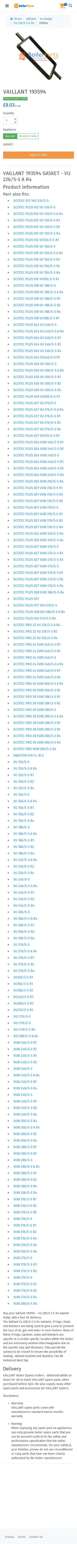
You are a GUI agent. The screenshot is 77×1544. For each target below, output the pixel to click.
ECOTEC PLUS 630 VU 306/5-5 (34, 364)
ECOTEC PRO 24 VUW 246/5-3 (34, 658)
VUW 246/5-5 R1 (25, 1101)
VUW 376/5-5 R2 (25, 1291)
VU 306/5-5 (21, 912)
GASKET (8, 144)
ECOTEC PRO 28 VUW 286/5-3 (34, 710)
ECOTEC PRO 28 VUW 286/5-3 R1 (36, 723)
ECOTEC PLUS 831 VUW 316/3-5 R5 (38, 501)
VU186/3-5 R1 (23, 990)
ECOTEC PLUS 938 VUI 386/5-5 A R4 (39, 612)
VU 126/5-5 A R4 (25, 768)
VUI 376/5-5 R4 (24, 1030)
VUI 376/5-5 (22, 1023)
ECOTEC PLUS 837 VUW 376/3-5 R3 (38, 560)
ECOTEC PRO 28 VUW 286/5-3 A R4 (38, 716)
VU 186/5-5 (21, 827)
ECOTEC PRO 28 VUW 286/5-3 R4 (37, 736)
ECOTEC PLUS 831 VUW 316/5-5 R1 (38, 514)
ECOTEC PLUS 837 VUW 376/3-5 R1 (38, 553)
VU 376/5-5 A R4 (25, 951)
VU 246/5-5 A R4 (25, 886)
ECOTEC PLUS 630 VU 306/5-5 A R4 (38, 370)
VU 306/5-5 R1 (23, 925)
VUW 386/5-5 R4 (25, 1304)
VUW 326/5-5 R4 (25, 1245)
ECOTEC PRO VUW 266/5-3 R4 (34, 749)
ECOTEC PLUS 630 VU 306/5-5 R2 (37, 383)
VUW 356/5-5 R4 (25, 1251)
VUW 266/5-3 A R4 (26, 1127)
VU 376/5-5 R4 (23, 971)
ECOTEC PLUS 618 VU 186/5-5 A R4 (38, 292)
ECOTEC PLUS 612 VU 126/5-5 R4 (36, 233)
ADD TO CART (38, 155)
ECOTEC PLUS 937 (26, 599)
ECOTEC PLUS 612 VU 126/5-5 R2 (36, 227)
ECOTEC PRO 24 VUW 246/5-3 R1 (36, 671)
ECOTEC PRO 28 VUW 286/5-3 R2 (36, 729)
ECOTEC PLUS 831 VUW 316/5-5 (35, 507)
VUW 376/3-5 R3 (25, 1271)
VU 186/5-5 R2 (23, 847)
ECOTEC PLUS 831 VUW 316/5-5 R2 (38, 520)
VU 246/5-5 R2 (23, 899)
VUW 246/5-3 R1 (25, 1082)
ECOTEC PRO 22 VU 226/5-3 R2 (35, 631)
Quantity (8, 113)
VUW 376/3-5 (22, 1258)
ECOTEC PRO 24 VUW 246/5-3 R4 (37, 677)
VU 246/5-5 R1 (23, 892)
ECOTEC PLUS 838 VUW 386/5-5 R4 (38, 592)
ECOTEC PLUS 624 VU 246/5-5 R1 (37, 338)
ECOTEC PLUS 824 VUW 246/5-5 (36, 455)
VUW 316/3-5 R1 (24, 1199)
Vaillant (31, 19)
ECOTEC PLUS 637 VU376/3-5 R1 (36, 436)
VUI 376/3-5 (22, 1016)
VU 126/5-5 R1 (23, 775)
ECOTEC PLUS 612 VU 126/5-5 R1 (36, 220)
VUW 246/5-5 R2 (25, 1108)
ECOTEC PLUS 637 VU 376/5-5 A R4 (38, 410)
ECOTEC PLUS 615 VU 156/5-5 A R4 (38, 253)
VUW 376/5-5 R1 (25, 1284)
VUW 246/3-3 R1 (25, 1043)
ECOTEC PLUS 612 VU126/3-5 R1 (36, 240)
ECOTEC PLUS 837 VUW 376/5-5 (36, 566)
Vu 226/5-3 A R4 (24, 23)
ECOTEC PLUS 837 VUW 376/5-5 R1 (38, 573)
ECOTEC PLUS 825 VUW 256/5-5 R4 (38, 481)
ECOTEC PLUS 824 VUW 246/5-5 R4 (38, 475)
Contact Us (36, 1537)
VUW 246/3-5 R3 (25, 1062)
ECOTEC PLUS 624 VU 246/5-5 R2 (37, 344)
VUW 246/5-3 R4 (25, 1088)
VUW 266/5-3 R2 (25, 1134)
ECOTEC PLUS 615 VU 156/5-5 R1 (36, 259)
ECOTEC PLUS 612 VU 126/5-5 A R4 (38, 214)
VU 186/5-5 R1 (23, 840)
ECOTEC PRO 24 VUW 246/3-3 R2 (36, 651)
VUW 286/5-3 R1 (25, 1173)
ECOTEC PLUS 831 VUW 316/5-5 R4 (38, 527)
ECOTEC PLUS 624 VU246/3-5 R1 (36, 357)
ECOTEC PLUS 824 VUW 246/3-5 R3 (38, 449)
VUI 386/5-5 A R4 (25, 1036)
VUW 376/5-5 (22, 1277)
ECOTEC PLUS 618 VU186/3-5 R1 (36, 318)
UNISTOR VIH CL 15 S (28, 755)
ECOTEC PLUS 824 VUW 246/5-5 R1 (38, 462)
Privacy (9, 1537)
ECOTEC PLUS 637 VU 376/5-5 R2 (37, 423)
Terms (22, 1537)
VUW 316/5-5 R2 (25, 1232)
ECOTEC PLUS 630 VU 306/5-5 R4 (37, 390)
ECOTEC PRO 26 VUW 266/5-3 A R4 (38, 684)
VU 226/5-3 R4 (23, 873)
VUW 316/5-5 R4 (25, 1238)
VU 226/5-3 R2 (23, 866)
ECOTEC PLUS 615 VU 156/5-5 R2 (36, 266)
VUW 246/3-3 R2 (25, 1049)
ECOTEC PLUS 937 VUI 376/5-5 (35, 605)
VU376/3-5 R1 (23, 1010)
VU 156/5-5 (21, 795)
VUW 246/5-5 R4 (25, 1114)
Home (15, 19)
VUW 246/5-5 (22, 1095)
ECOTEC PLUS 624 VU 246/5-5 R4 (37, 351)
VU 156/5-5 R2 (23, 814)
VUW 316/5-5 (22, 1219)
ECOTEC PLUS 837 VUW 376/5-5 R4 (38, 586)
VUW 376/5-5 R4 (25, 1297)
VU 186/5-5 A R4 (25, 834)
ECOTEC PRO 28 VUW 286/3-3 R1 (36, 697)
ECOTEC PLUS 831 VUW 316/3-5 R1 (38, 488)
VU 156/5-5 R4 (23, 821)
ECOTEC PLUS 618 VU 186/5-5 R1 (36, 299)
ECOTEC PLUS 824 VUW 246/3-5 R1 (38, 442)
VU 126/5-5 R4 (23, 788)
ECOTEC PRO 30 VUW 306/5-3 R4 (37, 742)
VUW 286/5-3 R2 (25, 1180)
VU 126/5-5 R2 (23, 782)
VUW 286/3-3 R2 (25, 1154)
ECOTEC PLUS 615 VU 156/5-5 (34, 246)
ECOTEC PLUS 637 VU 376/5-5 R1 (36, 416)
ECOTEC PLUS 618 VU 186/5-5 (34, 286)
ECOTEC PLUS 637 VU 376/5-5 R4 (37, 429)
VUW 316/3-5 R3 (25, 1206)
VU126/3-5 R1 (23, 977)
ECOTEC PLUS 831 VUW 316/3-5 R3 (38, 494)
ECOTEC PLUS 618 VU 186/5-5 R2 (36, 305)
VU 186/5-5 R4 (23, 853)
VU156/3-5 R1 (23, 984)
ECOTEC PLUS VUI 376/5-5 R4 (34, 618)
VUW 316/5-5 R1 (24, 1225)
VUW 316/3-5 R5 (25, 1212)
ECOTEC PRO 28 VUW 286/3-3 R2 (36, 703)
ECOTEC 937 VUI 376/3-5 (31, 201)
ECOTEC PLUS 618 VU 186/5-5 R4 (37, 312)
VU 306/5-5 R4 (23, 938)
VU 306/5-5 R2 (23, 932)
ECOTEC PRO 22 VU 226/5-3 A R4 (36, 625)
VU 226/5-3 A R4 (28, 136)
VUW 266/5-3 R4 (25, 1140)
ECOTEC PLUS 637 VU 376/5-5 (34, 403)
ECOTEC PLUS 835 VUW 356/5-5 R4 (38, 540)
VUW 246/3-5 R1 (25, 1056)
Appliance (9, 129)
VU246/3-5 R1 (23, 997)
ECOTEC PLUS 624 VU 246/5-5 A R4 (38, 331)
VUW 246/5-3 (22, 1069)
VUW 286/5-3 (22, 1160)
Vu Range (46, 19)
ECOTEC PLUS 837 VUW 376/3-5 (36, 547)
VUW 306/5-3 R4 (25, 1193)
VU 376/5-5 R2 (23, 964)
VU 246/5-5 (21, 879)
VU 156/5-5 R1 (23, 808)
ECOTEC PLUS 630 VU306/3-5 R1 (36, 396)
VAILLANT (10, 136)
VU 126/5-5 (21, 762)
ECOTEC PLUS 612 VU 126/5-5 (34, 207)
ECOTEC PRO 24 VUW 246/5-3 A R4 (38, 664)
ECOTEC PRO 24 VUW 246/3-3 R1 (36, 644)
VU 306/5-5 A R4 (25, 919)
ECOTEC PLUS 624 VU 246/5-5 (34, 325)
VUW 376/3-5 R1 (25, 1264)
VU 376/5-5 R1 (23, 958)
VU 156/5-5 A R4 (25, 801)
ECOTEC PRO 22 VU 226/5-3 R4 (35, 638)
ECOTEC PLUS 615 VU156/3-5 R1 (36, 279)
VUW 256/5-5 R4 (25, 1121)
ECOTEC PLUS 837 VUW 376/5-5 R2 (38, 579)
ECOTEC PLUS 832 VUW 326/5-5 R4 (38, 534)
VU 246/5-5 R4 (23, 906)
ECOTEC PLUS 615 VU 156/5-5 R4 (36, 272)
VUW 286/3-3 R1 (25, 1147)
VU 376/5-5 (21, 945)
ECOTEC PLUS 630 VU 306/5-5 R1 (37, 377)
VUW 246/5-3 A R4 (26, 1075)
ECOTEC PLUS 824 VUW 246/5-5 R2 (38, 468)
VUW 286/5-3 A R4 (26, 1167)
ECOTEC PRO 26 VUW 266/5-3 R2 (36, 690)
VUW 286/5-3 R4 (25, 1186)
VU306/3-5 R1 (23, 1003)
